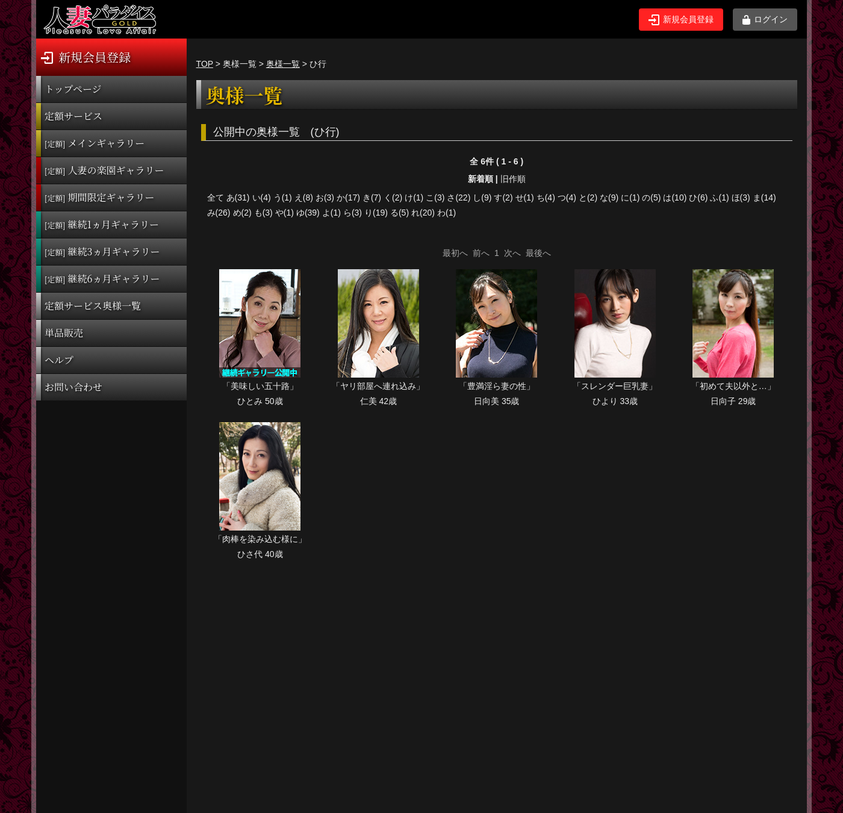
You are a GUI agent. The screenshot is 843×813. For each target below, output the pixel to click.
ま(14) (764, 197)
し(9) (482, 197)
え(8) (303, 197)
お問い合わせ (73, 387)
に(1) (630, 197)
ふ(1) (719, 197)
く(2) (393, 197)
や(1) (284, 212)
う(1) (282, 197)
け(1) (414, 197)
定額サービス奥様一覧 (93, 306)
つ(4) (567, 197)
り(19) (376, 212)
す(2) (503, 197)
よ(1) (331, 212)
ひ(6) (698, 197)
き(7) (371, 197)
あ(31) (238, 197)
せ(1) (524, 197)
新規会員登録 (681, 19)
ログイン (765, 19)
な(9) (609, 197)
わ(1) (446, 212)
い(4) (261, 197)
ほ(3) (741, 197)
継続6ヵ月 (102, 278)
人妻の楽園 (104, 170)
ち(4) (546, 197)
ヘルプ (59, 360)
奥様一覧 (283, 64)
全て (215, 197)
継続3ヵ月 (102, 251)
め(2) (242, 212)
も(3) (263, 212)
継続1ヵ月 (102, 224)
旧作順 (513, 179)
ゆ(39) (308, 212)
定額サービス (73, 116)
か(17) (348, 197)
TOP (204, 64)
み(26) (219, 212)
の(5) (651, 197)
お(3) (325, 197)
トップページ (73, 89)
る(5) (399, 212)
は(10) (674, 197)
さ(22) (458, 197)
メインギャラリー (95, 143)
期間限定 (100, 197)
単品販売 (64, 333)
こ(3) (435, 197)
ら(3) (352, 212)
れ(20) (423, 212)
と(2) (588, 197)
